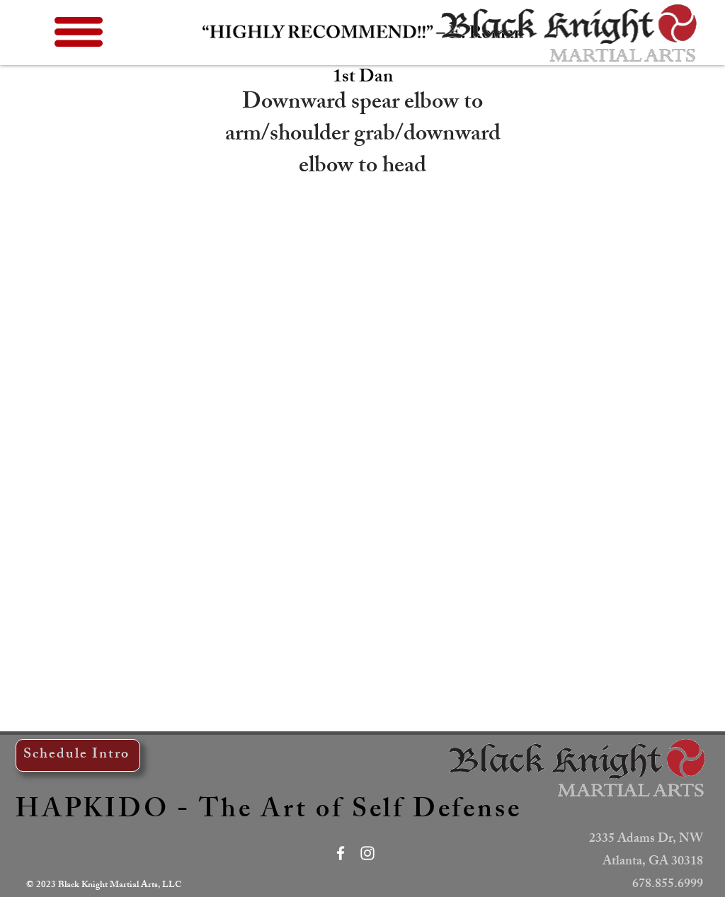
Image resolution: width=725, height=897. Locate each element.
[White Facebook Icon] (340, 853)
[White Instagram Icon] (367, 853)
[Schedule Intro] (78, 755)
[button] (79, 32)
